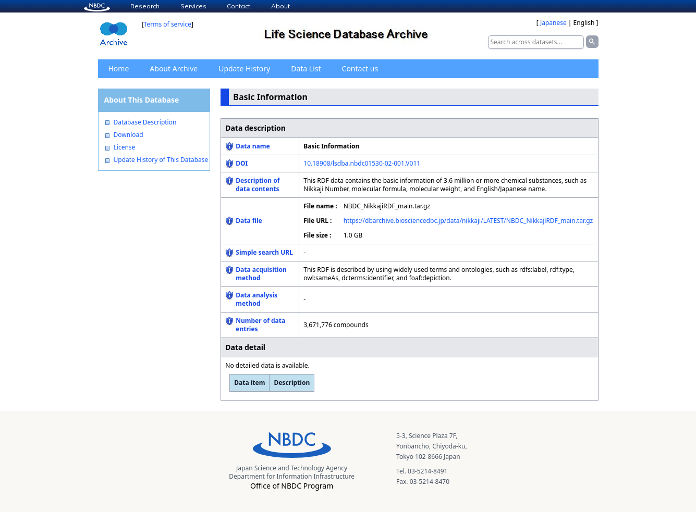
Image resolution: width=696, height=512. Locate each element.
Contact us (360, 68)
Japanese (553, 22)
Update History (244, 68)
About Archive (174, 68)
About (280, 6)
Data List (306, 68)
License (125, 147)
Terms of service (167, 24)
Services (193, 6)
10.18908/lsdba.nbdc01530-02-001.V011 (361, 163)
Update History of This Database (161, 160)
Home (118, 68)
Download (128, 135)
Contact (238, 6)
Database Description (145, 122)
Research (145, 6)
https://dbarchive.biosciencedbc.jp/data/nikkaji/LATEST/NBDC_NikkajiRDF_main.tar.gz (468, 220)
